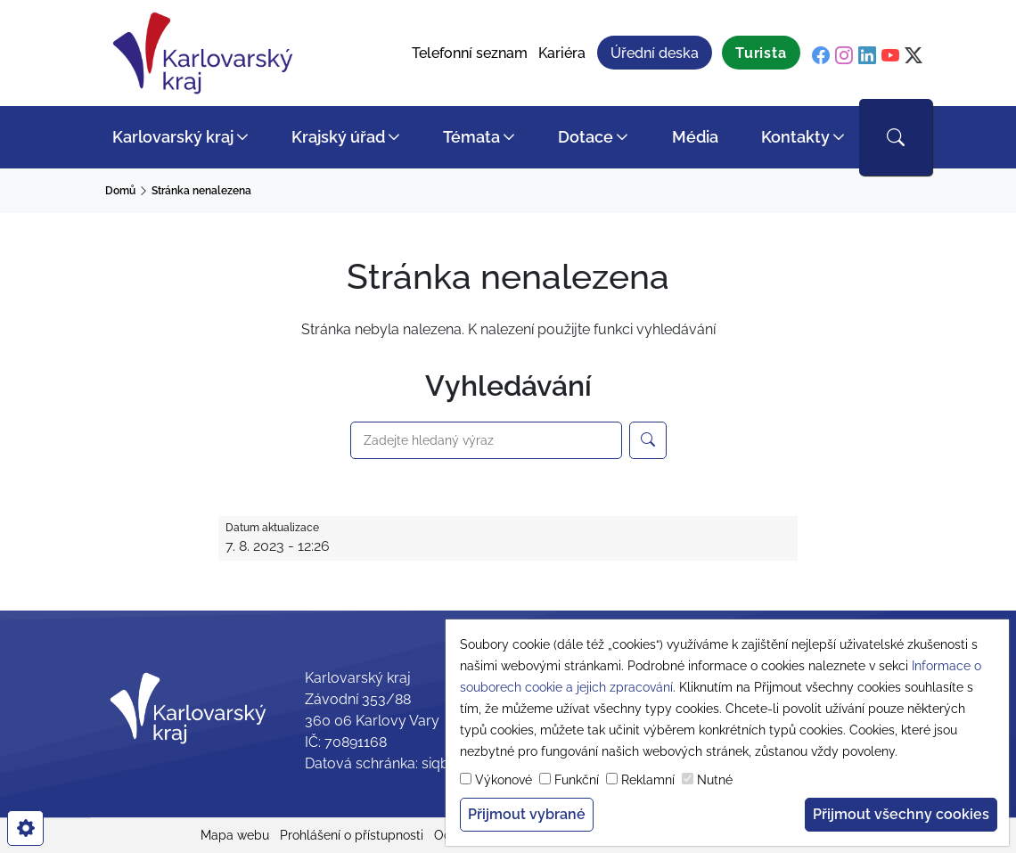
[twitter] (913, 55)
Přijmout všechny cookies (901, 814)
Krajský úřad (338, 136)
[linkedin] (867, 55)
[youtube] (890, 55)
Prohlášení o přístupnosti (351, 835)
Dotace (585, 136)
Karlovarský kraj (173, 136)
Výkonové (503, 780)
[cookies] (25, 828)
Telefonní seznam (470, 53)
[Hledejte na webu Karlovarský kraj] (648, 440)
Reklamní (648, 780)
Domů (120, 191)
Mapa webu (235, 835)
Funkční (576, 780)
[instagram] (844, 55)
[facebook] (820, 55)
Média (695, 136)
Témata (471, 136)
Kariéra (562, 53)
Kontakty (795, 136)
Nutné (715, 780)
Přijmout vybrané (527, 814)
